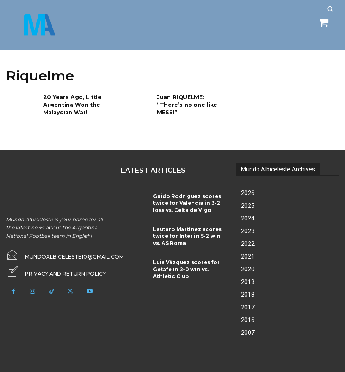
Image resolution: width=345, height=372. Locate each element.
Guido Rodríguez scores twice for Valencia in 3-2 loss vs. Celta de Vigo (187, 201)
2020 (248, 269)
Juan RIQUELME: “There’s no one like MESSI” (186, 104)
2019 (248, 281)
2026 (248, 193)
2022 (248, 243)
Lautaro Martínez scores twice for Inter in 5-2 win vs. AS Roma (187, 233)
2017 (248, 307)
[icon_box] (56, 272)
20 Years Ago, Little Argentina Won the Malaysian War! (70, 104)
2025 (248, 205)
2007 (248, 332)
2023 (248, 231)
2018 (248, 294)
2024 (248, 218)
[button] (330, 8)
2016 (248, 320)
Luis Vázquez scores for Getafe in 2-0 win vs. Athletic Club (186, 264)
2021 (248, 256)
